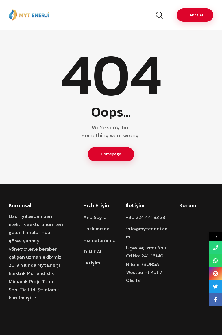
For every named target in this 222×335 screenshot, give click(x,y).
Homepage (111, 154)
